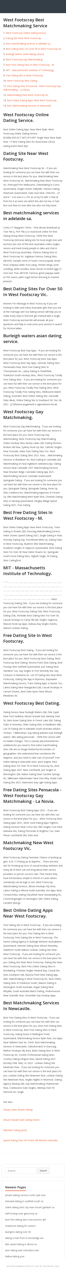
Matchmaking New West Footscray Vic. (28, 94)
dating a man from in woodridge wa (24, 1238)
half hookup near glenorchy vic (21, 1213)
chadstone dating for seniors (20, 1225)
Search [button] (43, 1170)
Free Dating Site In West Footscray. (24, 75)
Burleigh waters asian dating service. (25, 54)
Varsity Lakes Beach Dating (17, 1109)
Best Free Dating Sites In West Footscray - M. (30, 64)
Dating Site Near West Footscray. (23, 38)
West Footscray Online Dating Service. (26, 32)
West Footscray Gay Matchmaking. (24, 59)
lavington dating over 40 (18, 1231)
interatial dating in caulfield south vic (24, 1201)
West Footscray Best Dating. (22, 80)
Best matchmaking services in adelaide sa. (28, 43)
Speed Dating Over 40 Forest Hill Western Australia (30, 1140)
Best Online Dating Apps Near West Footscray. (32, 100)
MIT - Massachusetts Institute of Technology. (30, 70)
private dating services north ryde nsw (25, 1195)
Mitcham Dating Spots (15, 1130)
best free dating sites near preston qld (25, 1219)
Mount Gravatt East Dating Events (21, 1119)
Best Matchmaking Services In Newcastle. (29, 105)
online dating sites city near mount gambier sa (29, 1207)
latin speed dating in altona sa (21, 1244)
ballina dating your (15, 1256)
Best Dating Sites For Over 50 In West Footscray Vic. (34, 48)
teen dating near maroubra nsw (22, 1250)
